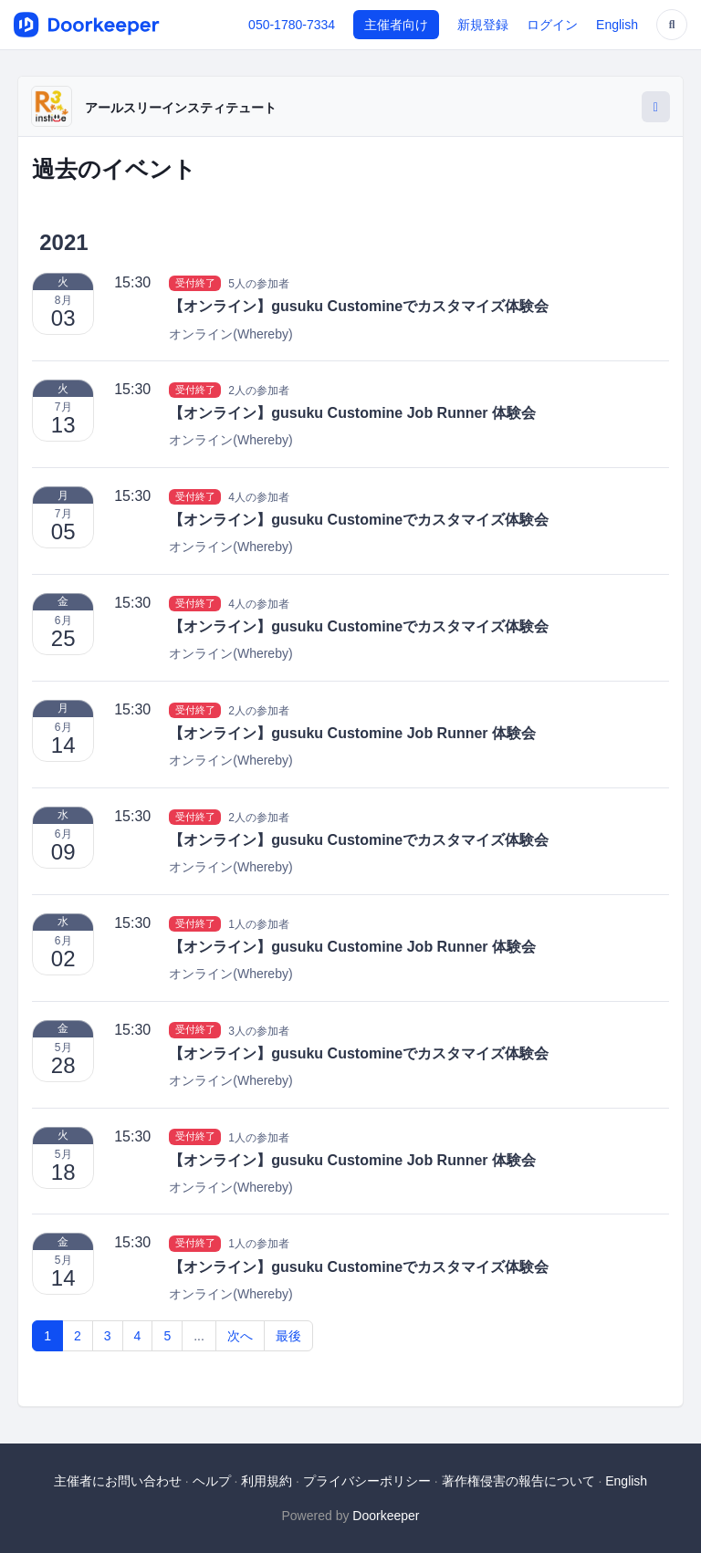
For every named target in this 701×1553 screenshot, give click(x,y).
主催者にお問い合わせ (118, 1481)
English (617, 24)
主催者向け (396, 24)
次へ (240, 1336)
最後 (288, 1336)
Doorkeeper (385, 1515)
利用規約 (266, 1481)
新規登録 (482, 24)
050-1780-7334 (291, 24)
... (199, 1336)
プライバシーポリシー (367, 1481)
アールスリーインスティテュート (181, 107)
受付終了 (195, 282)
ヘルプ (212, 1481)
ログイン (552, 24)
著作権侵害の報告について (518, 1481)
